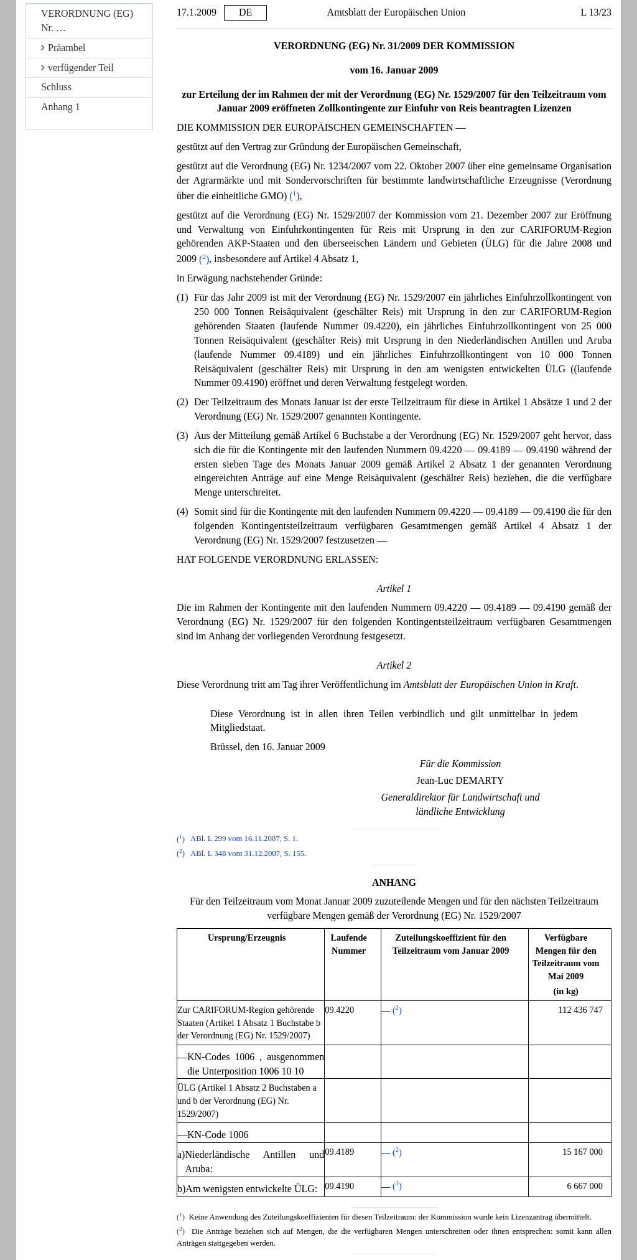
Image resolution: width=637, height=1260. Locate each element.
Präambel (63, 47)
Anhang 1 (60, 106)
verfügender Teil (77, 67)
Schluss (56, 87)
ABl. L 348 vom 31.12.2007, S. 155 (247, 853)
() (294, 195)
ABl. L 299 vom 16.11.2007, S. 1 (243, 839)
